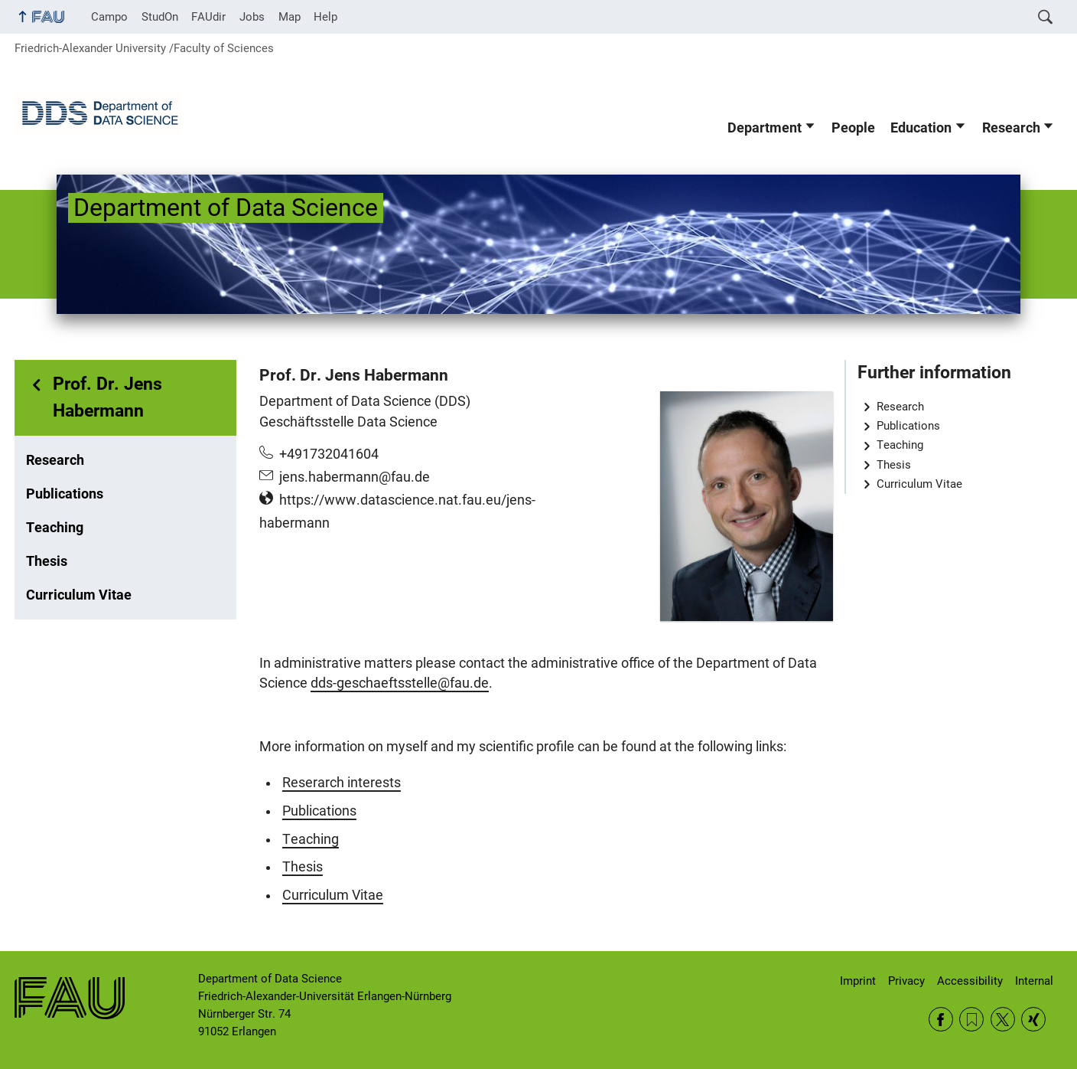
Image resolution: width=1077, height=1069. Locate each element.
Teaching (54, 527)
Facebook (941, 1019)
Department (764, 128)
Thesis (46, 561)
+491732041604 (329, 454)
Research (1011, 128)
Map (289, 17)
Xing (1033, 1019)
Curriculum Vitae (79, 595)
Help (325, 17)
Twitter (1003, 1019)
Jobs (252, 17)
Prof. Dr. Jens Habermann (107, 397)
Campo (109, 17)
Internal (1034, 981)
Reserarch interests (341, 782)
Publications (64, 494)
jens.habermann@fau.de (354, 477)
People (853, 128)
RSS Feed (971, 1019)
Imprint (858, 981)
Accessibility (970, 981)
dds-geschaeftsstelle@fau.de (400, 683)
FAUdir (208, 17)
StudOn (160, 17)
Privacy (906, 981)
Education (921, 128)
